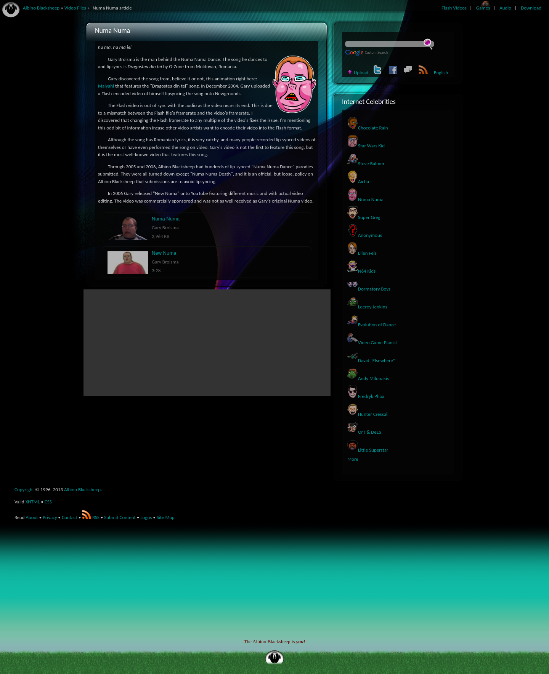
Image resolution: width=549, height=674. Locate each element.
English (441, 72)
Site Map (166, 517)
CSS (48, 502)
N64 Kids (361, 271)
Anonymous (364, 235)
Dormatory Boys (368, 289)
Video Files (75, 8)
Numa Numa (365, 199)
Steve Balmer (365, 163)
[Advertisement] (207, 342)
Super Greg (363, 217)
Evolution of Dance (371, 324)
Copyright (24, 489)
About (32, 517)
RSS (91, 517)
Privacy (50, 517)
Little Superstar (367, 450)
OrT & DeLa (364, 432)
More (352, 459)
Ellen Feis (362, 253)
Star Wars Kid (366, 146)
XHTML (33, 502)
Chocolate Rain (367, 128)
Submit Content (120, 517)
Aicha (358, 181)
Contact (69, 517)
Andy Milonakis (368, 378)
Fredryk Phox (365, 396)
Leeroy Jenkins (367, 307)
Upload (357, 72)
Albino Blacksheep (82, 489)
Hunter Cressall (367, 414)
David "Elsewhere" (371, 360)
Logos (146, 517)
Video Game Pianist (372, 342)
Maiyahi (106, 86)
